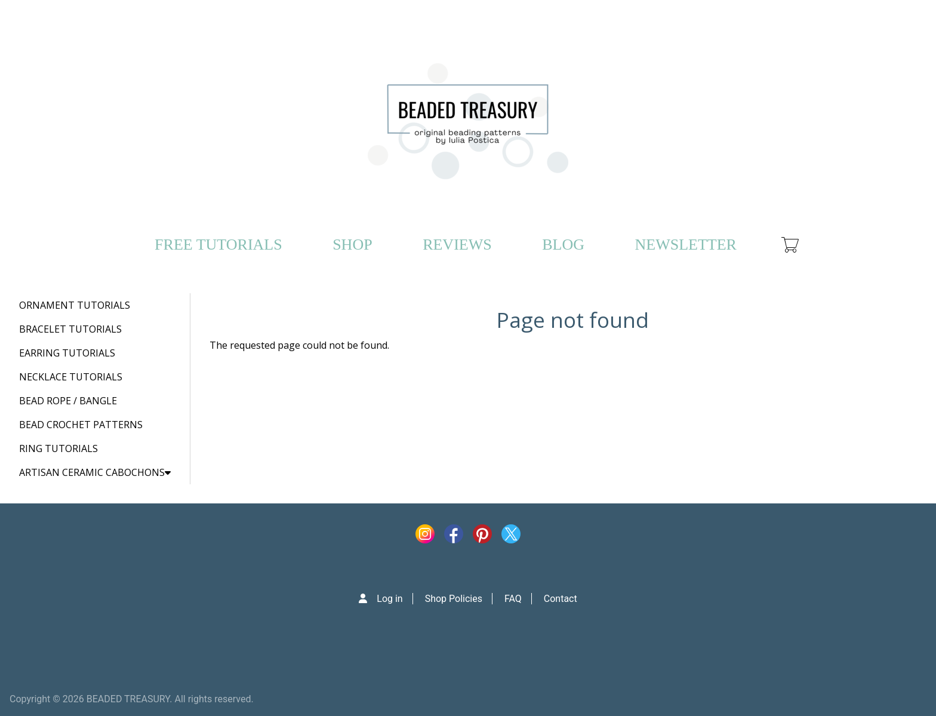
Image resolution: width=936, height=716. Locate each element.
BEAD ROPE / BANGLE (68, 400)
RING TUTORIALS (58, 448)
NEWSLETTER (685, 244)
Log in (389, 598)
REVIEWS (457, 244)
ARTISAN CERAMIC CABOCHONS (95, 472)
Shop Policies (453, 598)
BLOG (563, 244)
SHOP (352, 244)
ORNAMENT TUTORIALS (74, 305)
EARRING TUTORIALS (67, 352)
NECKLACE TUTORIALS (70, 376)
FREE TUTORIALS (218, 244)
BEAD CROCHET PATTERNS (81, 424)
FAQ (513, 598)
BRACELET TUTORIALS (70, 329)
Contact (560, 598)
